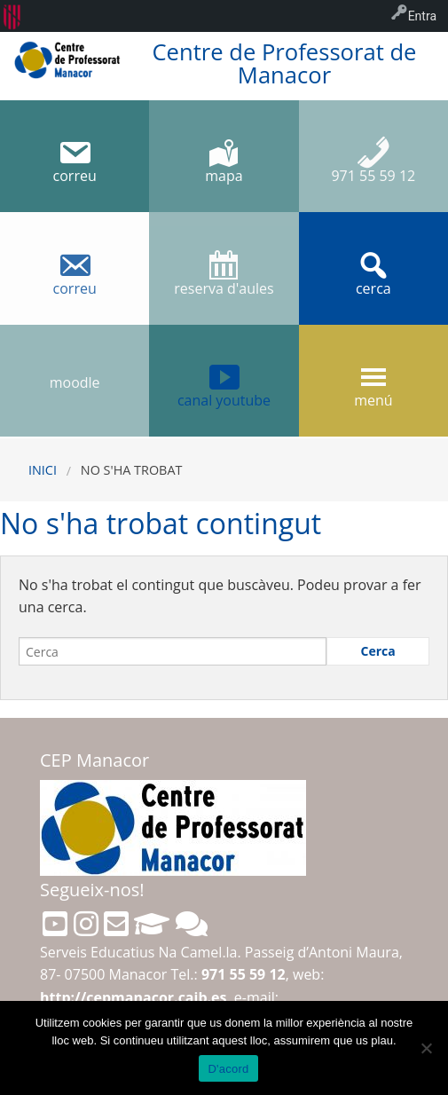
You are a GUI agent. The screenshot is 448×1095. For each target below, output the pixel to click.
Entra (422, 16)
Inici (42, 469)
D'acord (228, 1068)
